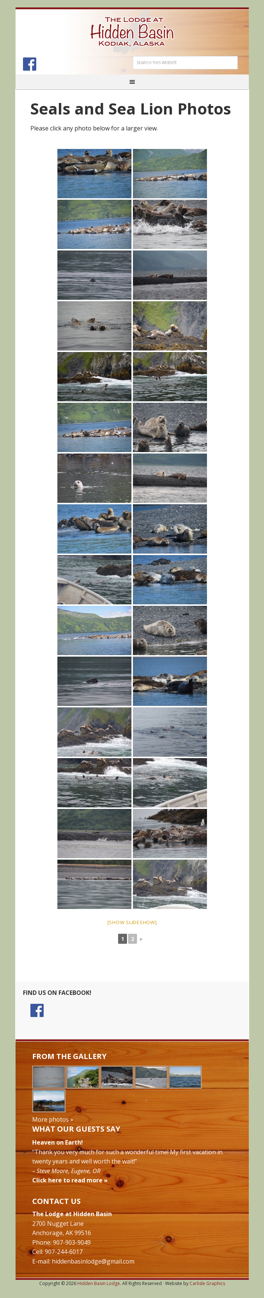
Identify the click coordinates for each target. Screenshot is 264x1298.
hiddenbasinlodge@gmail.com (93, 1261)
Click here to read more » (70, 1180)
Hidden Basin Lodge (132, 31)
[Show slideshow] (132, 922)
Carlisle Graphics (207, 1283)
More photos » (52, 1119)
